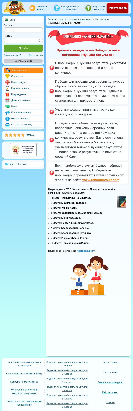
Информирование (18, 112)
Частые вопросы (17, 118)
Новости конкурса (38, 8)
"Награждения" (86, 250)
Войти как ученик (23, 61)
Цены (11, 106)
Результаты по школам (95, 8)
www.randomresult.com (100, 180)
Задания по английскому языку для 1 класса (67, 364)
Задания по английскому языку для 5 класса (67, 397)
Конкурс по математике (24, 381)
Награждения (15, 94)
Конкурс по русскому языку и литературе (24, 364)
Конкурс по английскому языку (24, 373)
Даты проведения (18, 100)
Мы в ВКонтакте (16, 164)
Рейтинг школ (110, 392)
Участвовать (117, 8)
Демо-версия (16, 70)
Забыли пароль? (12, 55)
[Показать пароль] (39, 40)
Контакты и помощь (19, 124)
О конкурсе (14, 76)
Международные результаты (67, 8)
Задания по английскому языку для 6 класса (67, 405)
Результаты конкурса (110, 382)
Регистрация (36, 55)
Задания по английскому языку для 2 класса (67, 372)
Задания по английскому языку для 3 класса (67, 380)
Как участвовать (17, 88)
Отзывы (110, 402)
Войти (23, 48)
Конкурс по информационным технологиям (24, 403)
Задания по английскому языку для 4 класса (67, 388)
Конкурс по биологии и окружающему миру (24, 391)
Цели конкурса (16, 82)
